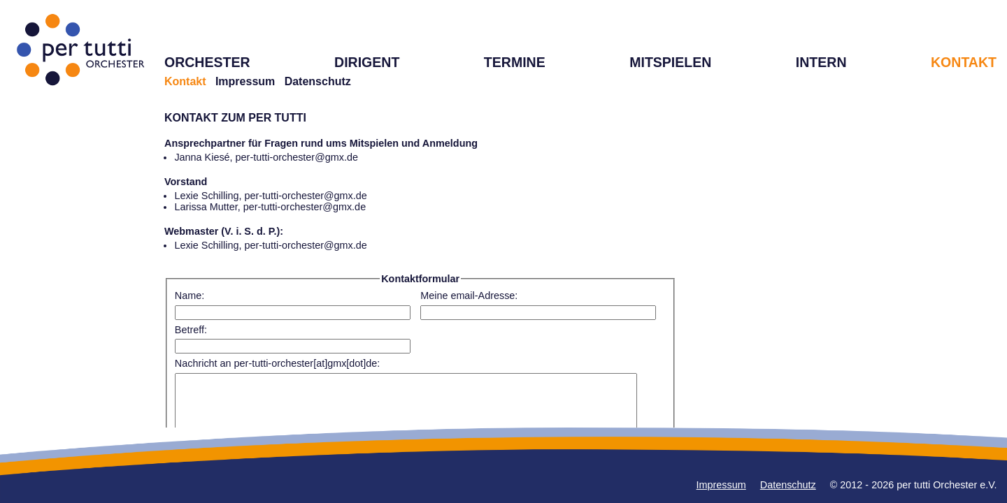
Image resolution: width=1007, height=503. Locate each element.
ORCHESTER (207, 62)
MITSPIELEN (670, 62)
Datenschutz (318, 81)
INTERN (821, 62)
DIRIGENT (366, 62)
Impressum (245, 81)
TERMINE (514, 62)
